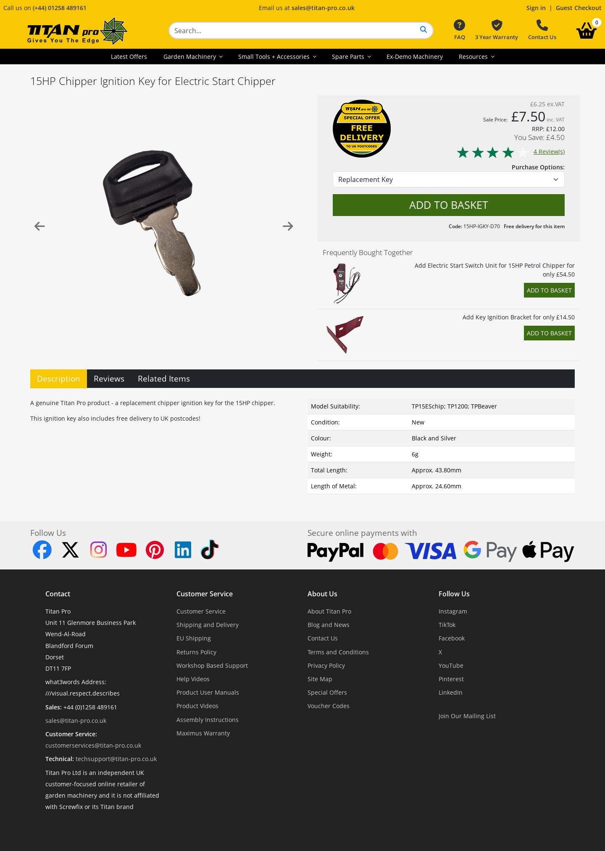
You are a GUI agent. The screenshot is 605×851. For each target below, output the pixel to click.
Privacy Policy (326, 665)
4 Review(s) (510, 151)
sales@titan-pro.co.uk (323, 8)
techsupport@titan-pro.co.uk (116, 759)
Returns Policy (196, 652)
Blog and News (329, 625)
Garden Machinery (190, 57)
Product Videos (197, 706)
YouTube (451, 665)
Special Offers (327, 692)
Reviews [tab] (109, 378)
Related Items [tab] (164, 378)
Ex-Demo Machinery (415, 57)
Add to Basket (549, 290)
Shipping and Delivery (207, 625)
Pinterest (451, 679)
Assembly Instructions (207, 720)
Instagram (453, 611)
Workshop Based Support (212, 665)
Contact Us (542, 30)
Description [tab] (58, 378)
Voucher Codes (329, 706)
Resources (474, 57)
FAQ (459, 30)
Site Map (320, 679)
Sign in (536, 8)
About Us (322, 594)
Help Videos (193, 679)
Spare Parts (349, 57)
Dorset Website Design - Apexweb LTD (331, 827)
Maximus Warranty (203, 733)
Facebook (452, 638)
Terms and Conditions (338, 652)
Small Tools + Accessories (274, 57)
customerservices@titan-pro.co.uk (93, 745)
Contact (57, 594)
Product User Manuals (207, 692)
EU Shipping (193, 638)
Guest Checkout (579, 8)
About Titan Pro (329, 611)
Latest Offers (129, 57)
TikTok (447, 625)
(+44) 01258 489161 (60, 8)
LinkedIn (451, 692)
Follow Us (454, 594)
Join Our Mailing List (467, 716)
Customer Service (204, 594)
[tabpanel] (302, 444)
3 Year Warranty (496, 30)
